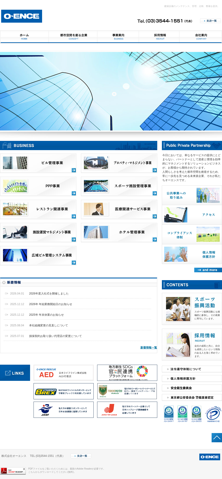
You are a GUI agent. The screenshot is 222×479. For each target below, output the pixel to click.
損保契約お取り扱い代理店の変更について (55, 336)
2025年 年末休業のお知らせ (46, 314)
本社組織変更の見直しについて (48, 325)
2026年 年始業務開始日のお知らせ (50, 304)
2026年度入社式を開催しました (49, 293)
